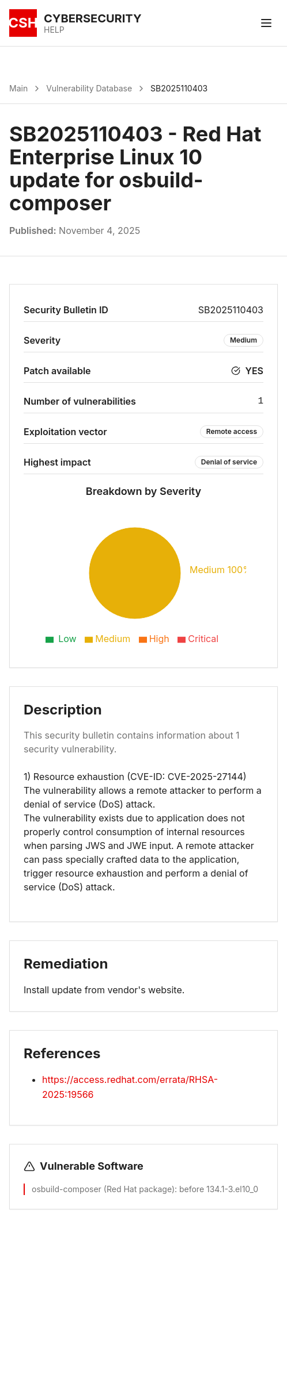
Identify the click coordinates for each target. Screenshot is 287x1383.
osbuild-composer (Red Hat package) (103, 1189)
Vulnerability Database (89, 88)
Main (18, 88)
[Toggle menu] (266, 22)
